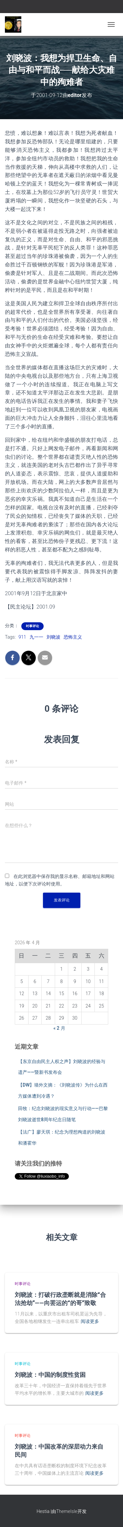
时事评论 (32, 626)
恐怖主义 (73, 637)
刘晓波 (53, 637)
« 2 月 (59, 1028)
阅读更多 (90, 1321)
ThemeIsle (66, 1511)
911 (22, 637)
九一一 (36, 637)
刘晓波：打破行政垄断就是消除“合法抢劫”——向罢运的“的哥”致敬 (60, 1299)
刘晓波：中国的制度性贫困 (50, 1374)
